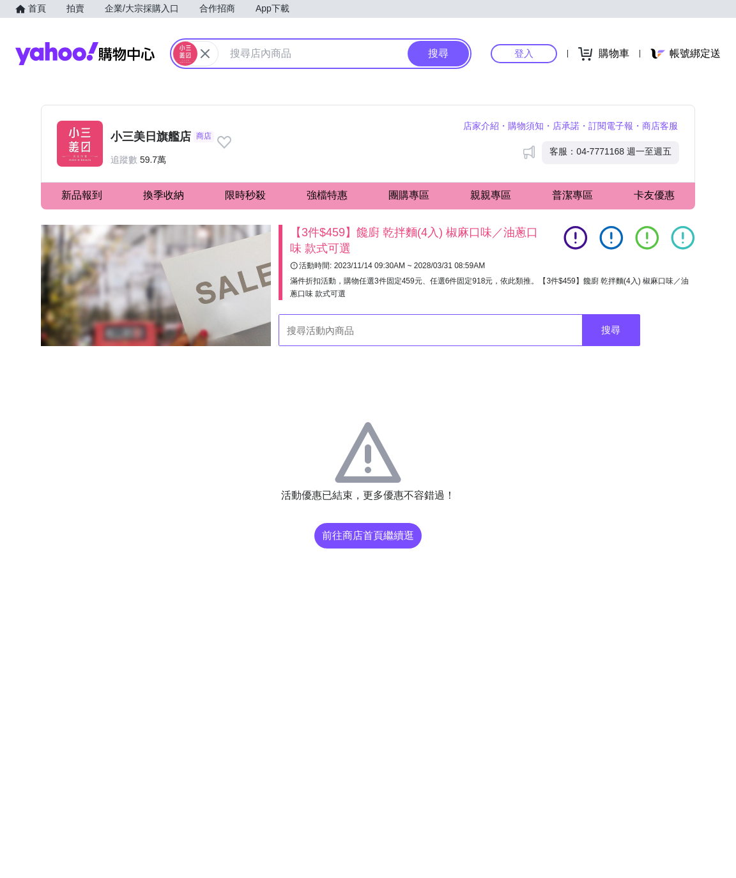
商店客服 (660, 126)
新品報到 (81, 195)
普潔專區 (572, 195)
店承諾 (566, 126)
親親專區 (490, 195)
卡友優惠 (654, 195)
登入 (523, 53)
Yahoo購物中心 (85, 53)
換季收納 (163, 195)
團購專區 (408, 195)
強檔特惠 (327, 195)
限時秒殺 (245, 195)
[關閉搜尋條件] (205, 53)
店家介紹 (481, 126)
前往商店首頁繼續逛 (368, 535)
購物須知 (526, 126)
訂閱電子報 (610, 126)
